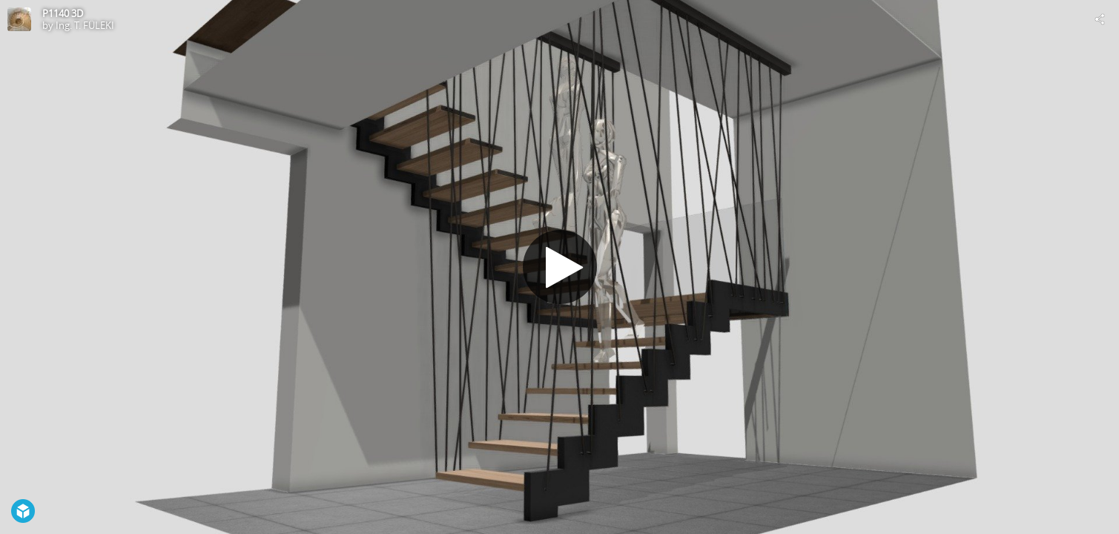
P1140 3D (62, 13)
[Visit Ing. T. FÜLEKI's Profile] (19, 19)
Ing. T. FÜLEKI (85, 25)
